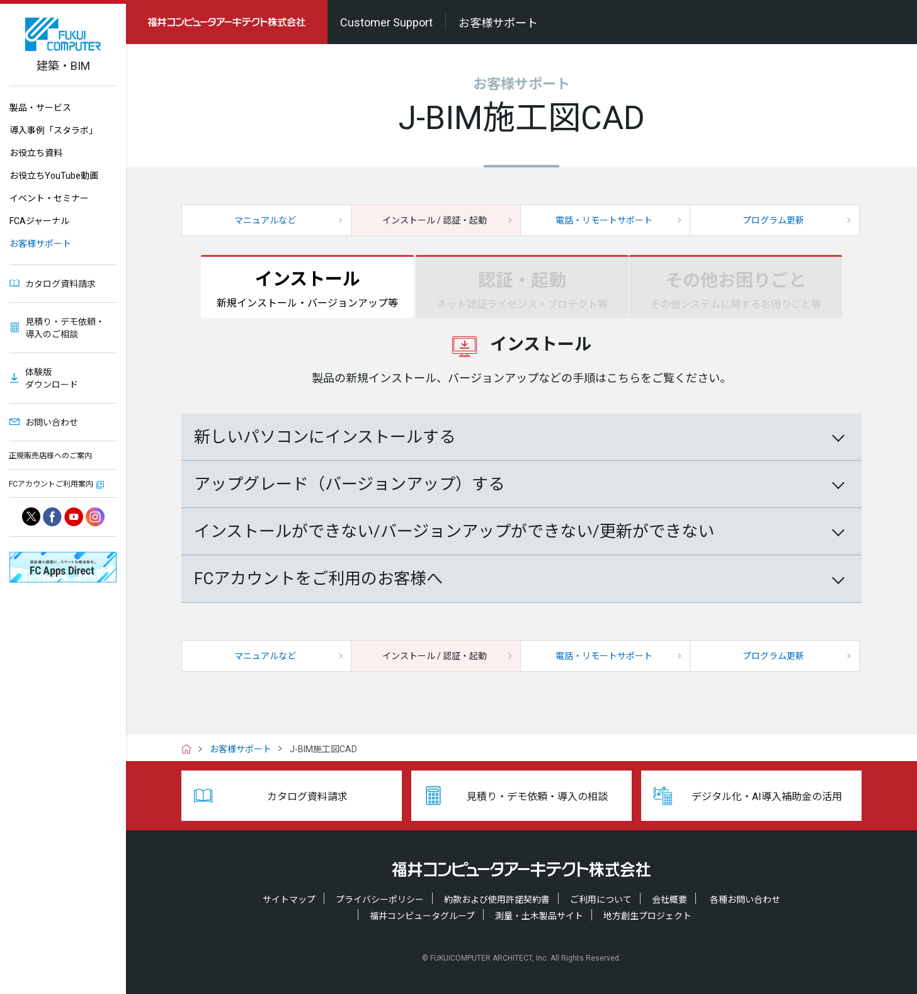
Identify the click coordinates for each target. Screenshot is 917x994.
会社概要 (669, 900)
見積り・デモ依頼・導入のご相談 (65, 328)
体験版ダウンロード (51, 378)
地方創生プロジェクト (647, 916)
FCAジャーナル (39, 221)
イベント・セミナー (49, 198)
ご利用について (601, 900)
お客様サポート (40, 244)
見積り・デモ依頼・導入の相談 (537, 797)
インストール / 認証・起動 (434, 220)
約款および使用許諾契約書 (497, 900)
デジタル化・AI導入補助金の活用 (767, 797)
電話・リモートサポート (603, 220)
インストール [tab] (307, 290)
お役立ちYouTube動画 (53, 176)
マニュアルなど (265, 220)
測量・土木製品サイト (539, 916)
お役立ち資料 (35, 153)
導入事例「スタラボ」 (53, 130)
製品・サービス (40, 108)
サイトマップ (289, 900)
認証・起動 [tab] (522, 291)
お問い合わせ (51, 422)
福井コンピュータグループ (422, 916)
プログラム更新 (773, 220)
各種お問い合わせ (745, 900)
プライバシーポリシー (380, 900)
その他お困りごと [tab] (735, 291)
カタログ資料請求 (60, 284)
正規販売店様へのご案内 (50, 455)
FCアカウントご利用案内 (51, 484)
